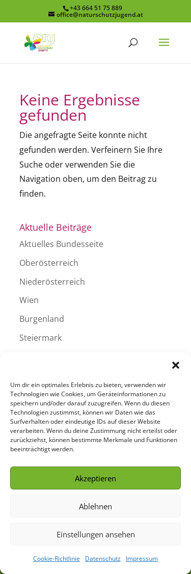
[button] (176, 365)
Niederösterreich (52, 281)
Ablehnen (95, 506)
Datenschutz (103, 558)
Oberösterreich (48, 262)
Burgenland (41, 318)
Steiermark (40, 337)
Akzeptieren (95, 478)
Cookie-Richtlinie (56, 558)
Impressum (142, 558)
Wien (29, 300)
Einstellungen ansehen (96, 534)
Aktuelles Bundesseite (61, 244)
